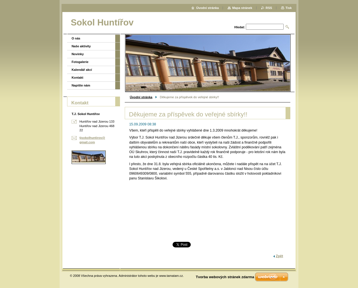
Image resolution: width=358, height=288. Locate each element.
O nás (76, 38)
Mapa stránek (242, 8)
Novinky (78, 54)
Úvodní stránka (141, 97)
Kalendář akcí (82, 69)
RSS (269, 8)
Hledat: (239, 27)
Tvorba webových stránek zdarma (225, 277)
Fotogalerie (80, 62)
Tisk (289, 8)
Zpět (279, 256)
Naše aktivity (81, 46)
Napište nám (81, 85)
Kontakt (77, 77)
